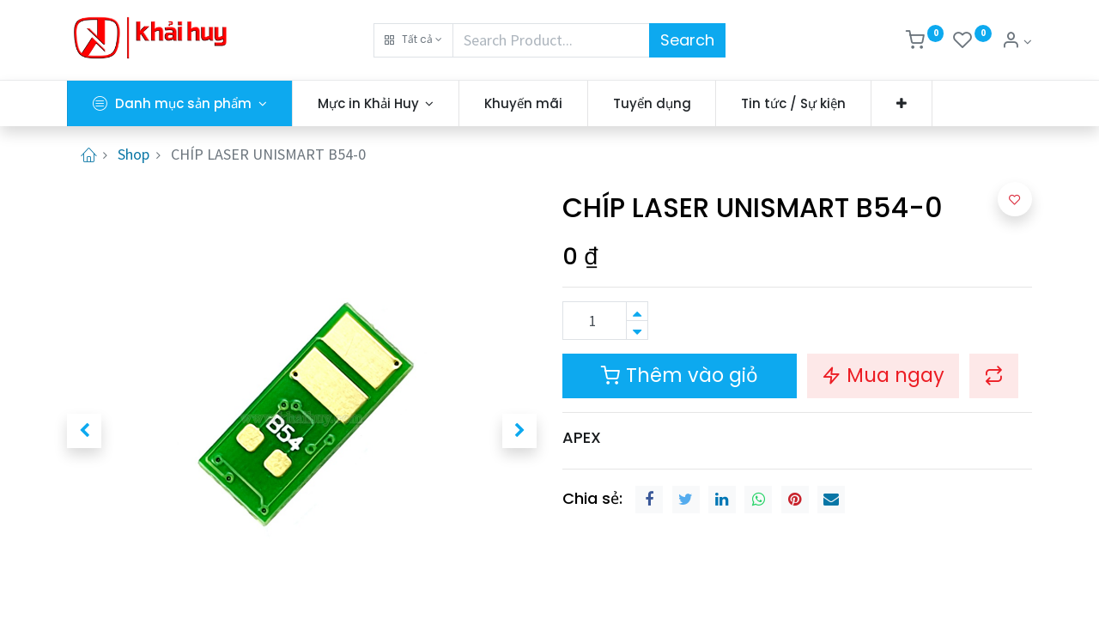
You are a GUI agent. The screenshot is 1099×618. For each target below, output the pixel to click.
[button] (413, 40)
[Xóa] (637, 330)
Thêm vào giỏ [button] (679, 375)
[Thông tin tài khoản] (1016, 41)
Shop (133, 154)
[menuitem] (523, 103)
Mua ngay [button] (883, 375)
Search (687, 40)
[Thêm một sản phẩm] (637, 311)
